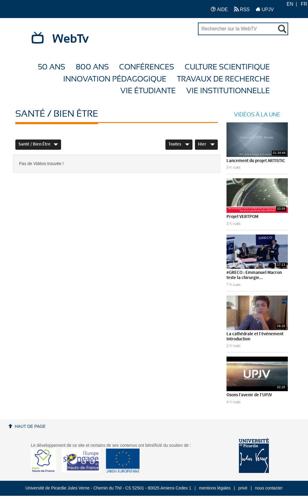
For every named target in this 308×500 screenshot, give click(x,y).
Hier (206, 144)
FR (304, 4)
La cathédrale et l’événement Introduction (254, 336)
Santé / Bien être (38, 144)
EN (290, 4)
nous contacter (269, 488)
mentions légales (214, 488)
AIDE (219, 9)
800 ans (92, 67)
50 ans (51, 67)
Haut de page (30, 426)
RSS (242, 9)
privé (242, 488)
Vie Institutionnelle (228, 91)
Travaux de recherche (223, 79)
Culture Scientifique (227, 67)
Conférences (146, 67)
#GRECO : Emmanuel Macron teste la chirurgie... (254, 275)
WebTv (70, 39)
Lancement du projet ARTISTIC (255, 161)
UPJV (265, 9)
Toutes (178, 144)
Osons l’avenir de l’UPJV (249, 395)
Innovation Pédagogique (114, 79)
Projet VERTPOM (242, 217)
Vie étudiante (148, 91)
